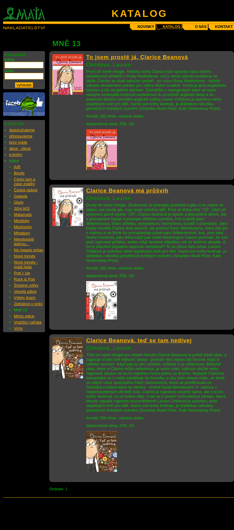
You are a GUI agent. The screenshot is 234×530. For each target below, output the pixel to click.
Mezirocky (23, 227)
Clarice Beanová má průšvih (127, 191)
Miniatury (22, 233)
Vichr (18, 328)
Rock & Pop (24, 279)
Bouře (19, 173)
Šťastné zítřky (26, 285)
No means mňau (28, 250)
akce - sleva (19, 148)
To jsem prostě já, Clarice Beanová (137, 57)
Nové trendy (24, 256)
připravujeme (20, 136)
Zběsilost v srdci (28, 303)
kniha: (10, 59)
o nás (201, 27)
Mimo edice (24, 316)
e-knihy (15, 154)
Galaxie (20, 196)
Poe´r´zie (22, 273)
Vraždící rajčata (28, 322)
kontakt (224, 27)
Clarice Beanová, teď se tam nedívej (139, 340)
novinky (145, 27)
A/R (17, 167)
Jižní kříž (22, 208)
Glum (18, 202)
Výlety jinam (24, 297)
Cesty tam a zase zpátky (24, 181)
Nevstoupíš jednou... (24, 241)
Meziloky (22, 220)
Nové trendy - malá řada (26, 264)
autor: (10, 70)
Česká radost (26, 190)
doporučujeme (21, 130)
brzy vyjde (18, 142)
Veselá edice (25, 291)
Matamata (23, 214)
